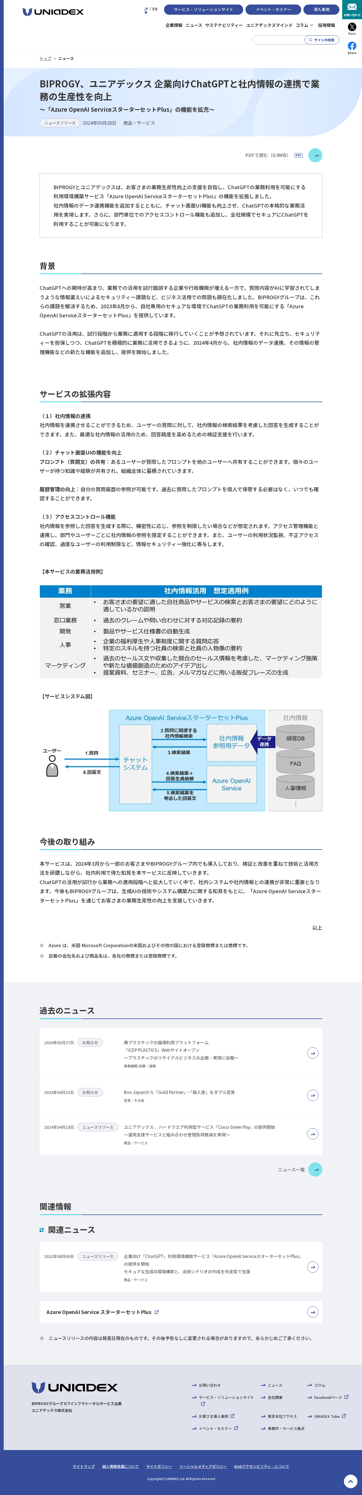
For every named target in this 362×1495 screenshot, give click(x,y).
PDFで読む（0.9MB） (274, 155)
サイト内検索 (324, 39)
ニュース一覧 (291, 1169)
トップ (45, 58)
